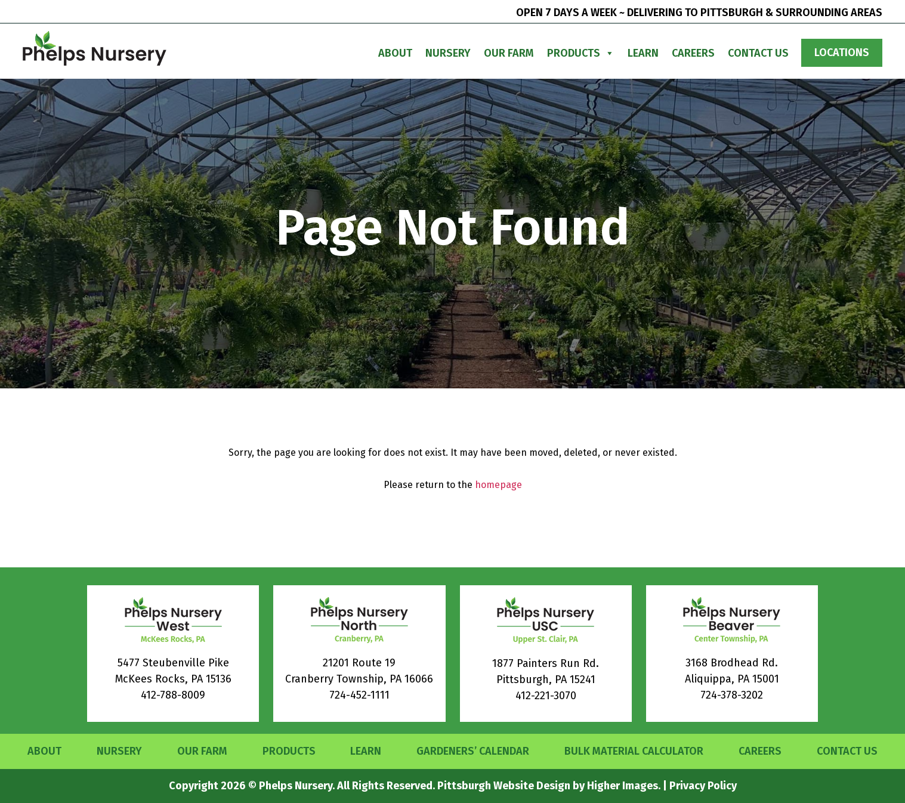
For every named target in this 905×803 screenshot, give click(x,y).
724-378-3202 (731, 695)
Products (580, 53)
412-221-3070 (545, 695)
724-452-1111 (359, 695)
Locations (841, 52)
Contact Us (758, 53)
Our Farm (509, 53)
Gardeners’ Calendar (472, 751)
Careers (693, 53)
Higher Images (622, 785)
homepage (498, 484)
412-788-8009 (173, 695)
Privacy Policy (703, 785)
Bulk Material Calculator (633, 751)
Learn (643, 53)
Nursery (448, 53)
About (395, 53)
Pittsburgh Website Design (503, 785)
